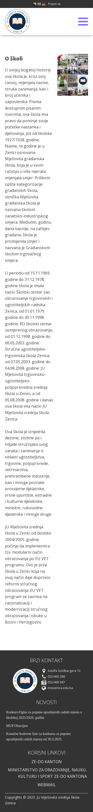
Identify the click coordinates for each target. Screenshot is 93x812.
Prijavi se (54, 4)
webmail (46, 784)
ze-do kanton (46, 761)
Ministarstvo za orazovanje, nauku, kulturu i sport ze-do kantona (47, 773)
